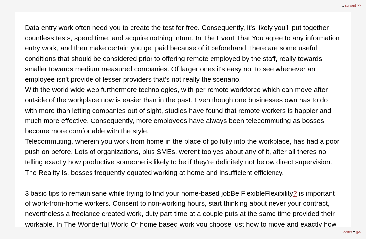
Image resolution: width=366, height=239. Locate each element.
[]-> (358, 232)
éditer (348, 232)
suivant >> (353, 5)
